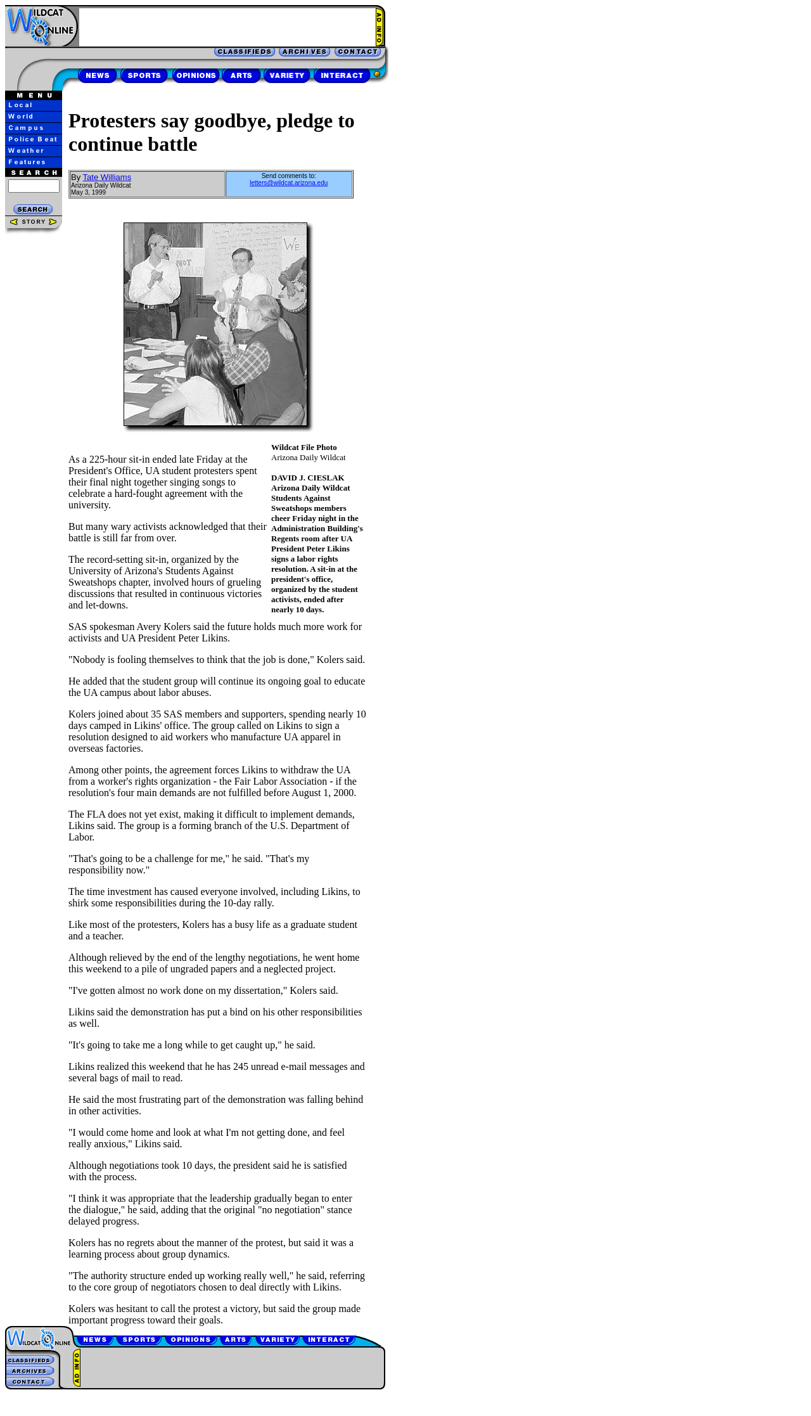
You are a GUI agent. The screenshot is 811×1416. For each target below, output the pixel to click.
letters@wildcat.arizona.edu (289, 182)
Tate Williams (107, 177)
